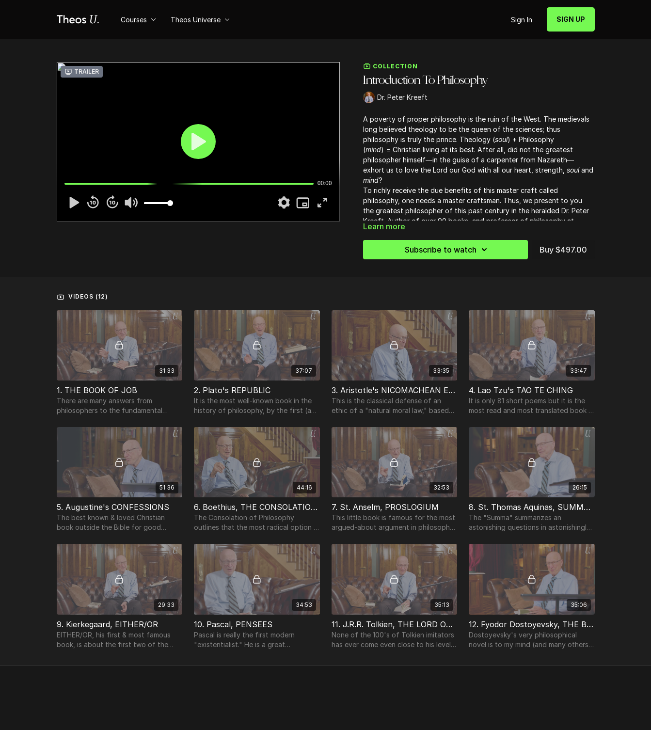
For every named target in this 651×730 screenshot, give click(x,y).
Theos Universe (200, 20)
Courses (138, 20)
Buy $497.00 (563, 249)
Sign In (521, 20)
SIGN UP (570, 19)
